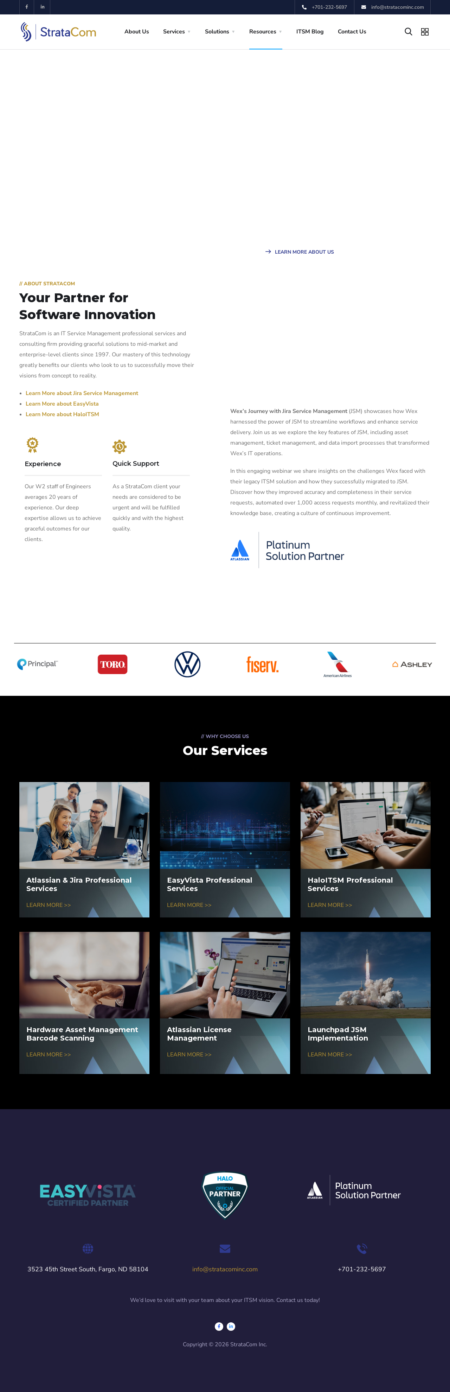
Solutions (217, 32)
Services (174, 32)
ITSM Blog (310, 32)
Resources (262, 32)
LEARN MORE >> (48, 905)
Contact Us (352, 32)
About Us (136, 32)
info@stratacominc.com (225, 1269)
